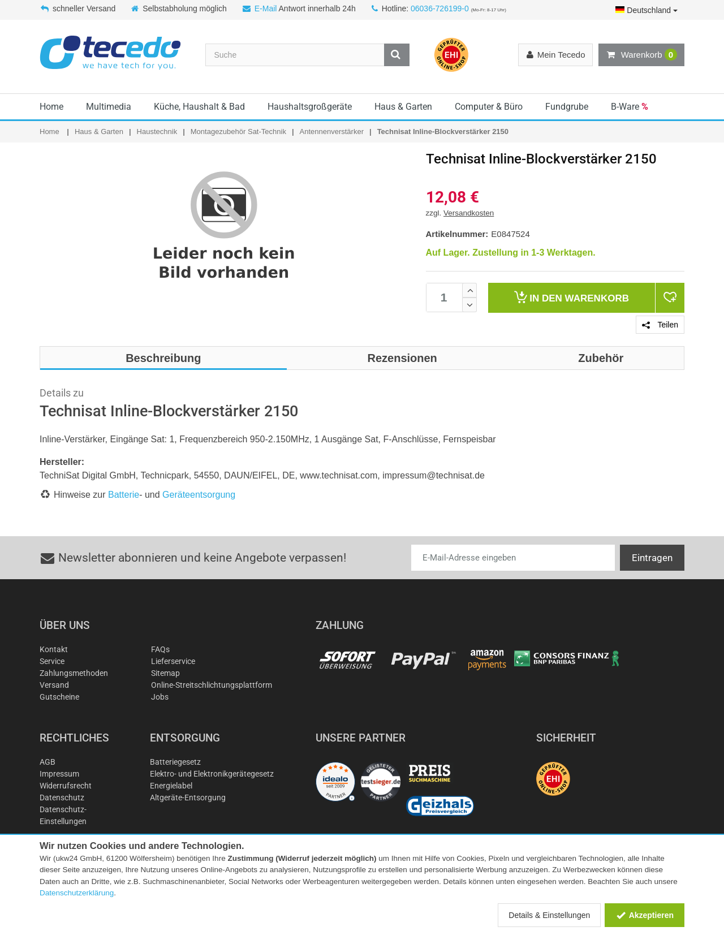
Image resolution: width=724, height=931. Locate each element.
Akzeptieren (644, 915)
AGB (47, 761)
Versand (54, 684)
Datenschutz (62, 797)
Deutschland (646, 10)
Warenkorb (641, 55)
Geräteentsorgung (198, 494)
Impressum (59, 773)
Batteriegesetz (175, 761)
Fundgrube (566, 106)
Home (51, 106)
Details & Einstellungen (549, 915)
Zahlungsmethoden (74, 673)
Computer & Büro (489, 106)
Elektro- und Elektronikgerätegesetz (212, 773)
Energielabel (171, 785)
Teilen (660, 324)
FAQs (160, 649)
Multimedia (108, 106)
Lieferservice (173, 661)
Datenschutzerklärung (77, 893)
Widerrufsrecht (66, 785)
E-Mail (266, 8)
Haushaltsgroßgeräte (310, 106)
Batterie (123, 494)
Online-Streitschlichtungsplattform (211, 684)
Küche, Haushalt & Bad (199, 106)
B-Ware (629, 106)
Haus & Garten (403, 106)
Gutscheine (59, 696)
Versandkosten (468, 213)
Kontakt (54, 649)
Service (52, 661)
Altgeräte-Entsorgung (188, 797)
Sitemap (165, 673)
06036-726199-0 (440, 8)
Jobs (160, 696)
